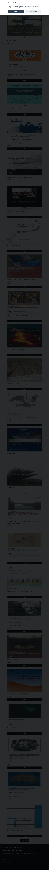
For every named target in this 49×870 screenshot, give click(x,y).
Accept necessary (33, 11)
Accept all (16, 11)
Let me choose (19, 7)
